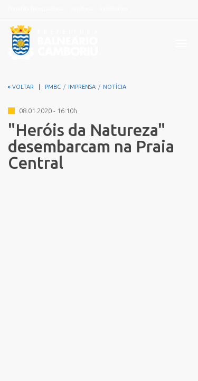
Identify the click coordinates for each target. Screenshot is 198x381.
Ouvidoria (81, 9)
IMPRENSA (82, 87)
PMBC (53, 87)
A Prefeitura (113, 9)
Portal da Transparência (35, 9)
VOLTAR (21, 87)
